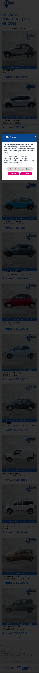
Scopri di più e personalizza (20, 169)
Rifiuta (13, 174)
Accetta (26, 174)
